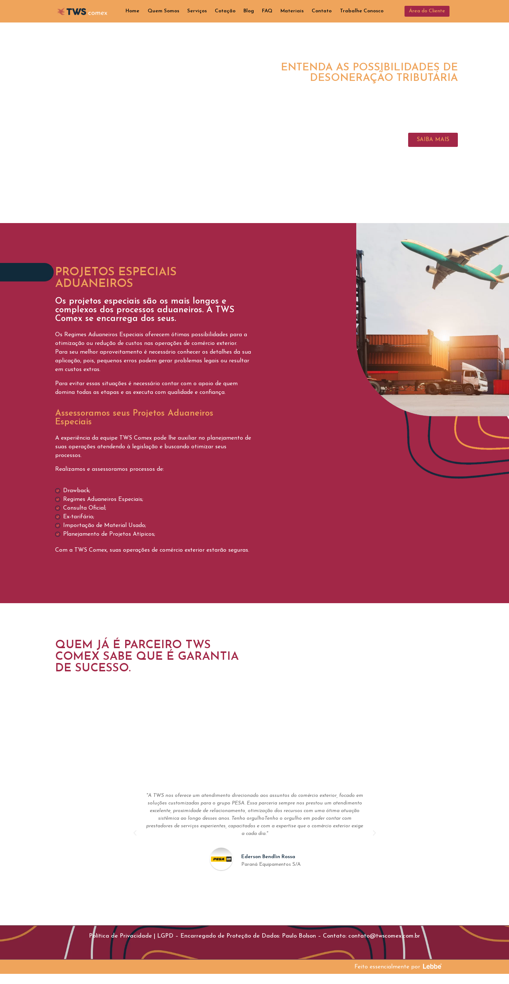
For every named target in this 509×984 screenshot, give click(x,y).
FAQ (267, 11)
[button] (427, 11)
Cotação (225, 11)
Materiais (292, 11)
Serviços (197, 11)
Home (132, 11)
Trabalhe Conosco (361, 11)
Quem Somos (163, 11)
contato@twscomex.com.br (384, 936)
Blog (248, 11)
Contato (322, 11)
